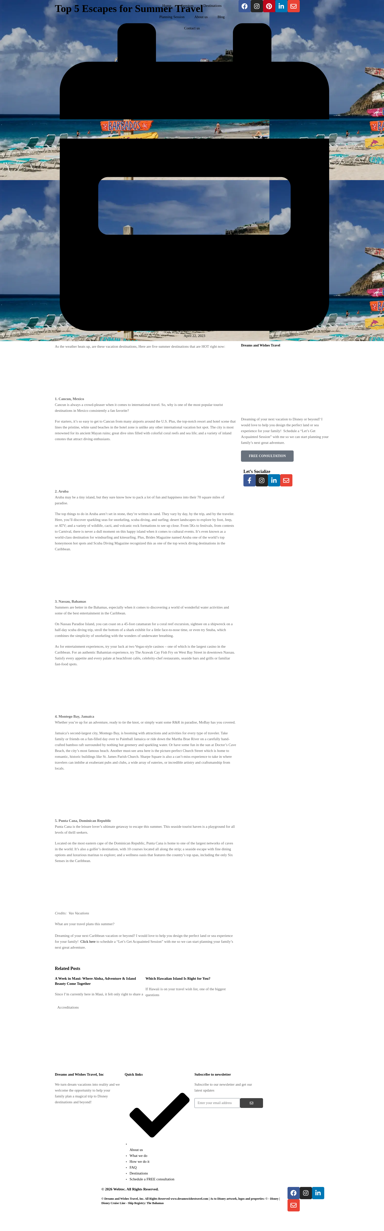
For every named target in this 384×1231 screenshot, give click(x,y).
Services (187, 6)
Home (166, 6)
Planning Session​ (172, 17)
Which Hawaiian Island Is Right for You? (177, 978)
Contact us (192, 28)
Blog (221, 17)
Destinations (212, 6)
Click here (88, 941)
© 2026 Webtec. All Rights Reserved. (130, 1189)
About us (201, 17)
